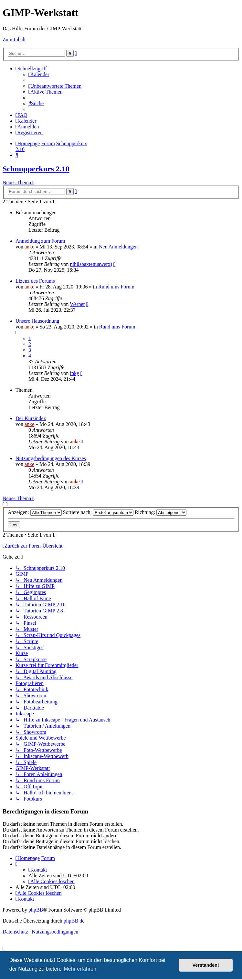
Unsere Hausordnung (37, 321)
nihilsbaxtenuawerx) (91, 264)
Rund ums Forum (116, 286)
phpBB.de (74, 920)
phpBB (35, 910)
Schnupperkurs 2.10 (36, 169)
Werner (77, 304)
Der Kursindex (31, 418)
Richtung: (160, 512)
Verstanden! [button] (206, 965)
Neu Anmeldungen (118, 246)
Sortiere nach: (98, 512)
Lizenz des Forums (35, 281)
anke (29, 246)
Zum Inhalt (14, 39)
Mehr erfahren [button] (80, 969)
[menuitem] (38, 74)
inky (74, 373)
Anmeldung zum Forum (40, 241)
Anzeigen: (35, 512)
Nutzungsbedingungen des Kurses (51, 458)
